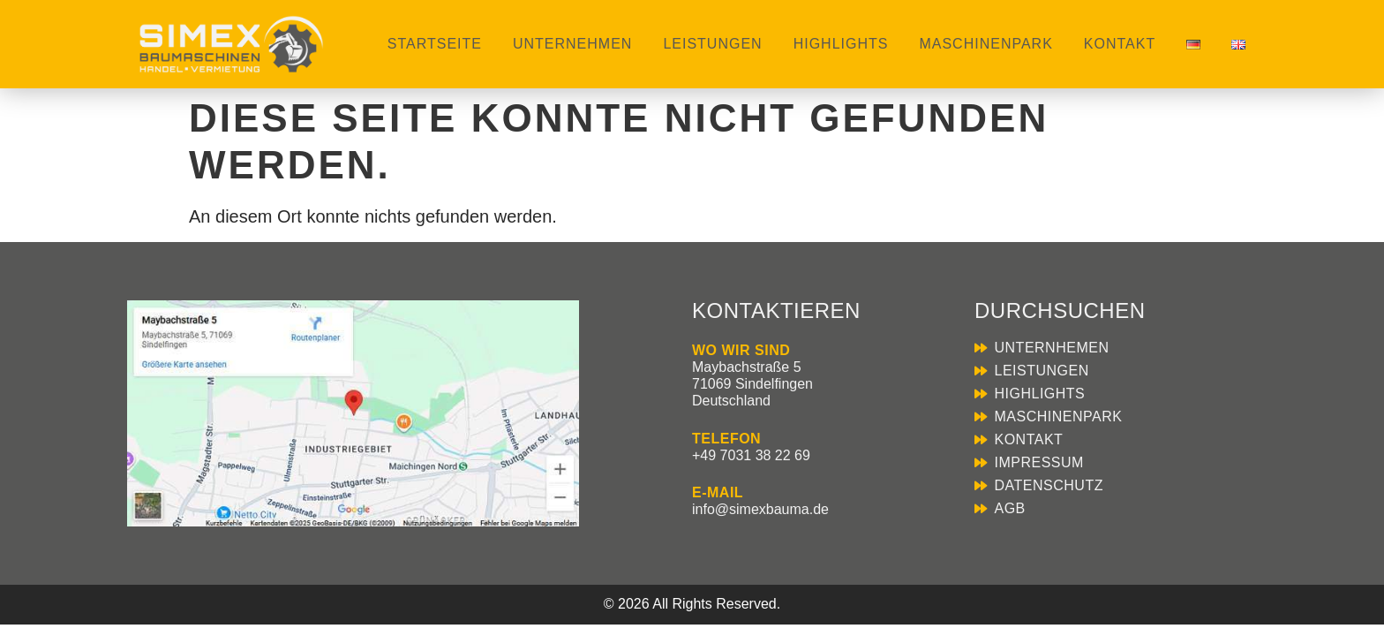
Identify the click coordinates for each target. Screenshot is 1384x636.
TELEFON (726, 438)
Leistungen (712, 43)
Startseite (434, 43)
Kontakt (1119, 43)
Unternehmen (572, 43)
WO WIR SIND (741, 350)
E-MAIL (717, 492)
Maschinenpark (985, 43)
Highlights (841, 43)
